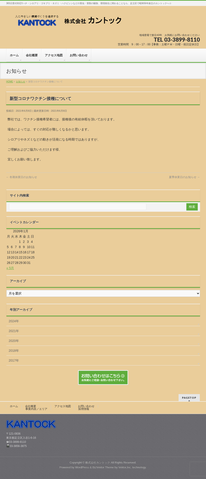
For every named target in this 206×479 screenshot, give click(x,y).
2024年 (14, 321)
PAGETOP (189, 397)
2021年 (14, 331)
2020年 (14, 341)
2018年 (14, 350)
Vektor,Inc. (125, 467)
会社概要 (30, 406)
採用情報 (83, 409)
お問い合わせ (86, 406)
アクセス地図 (62, 406)
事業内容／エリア (36, 409)
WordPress (82, 467)
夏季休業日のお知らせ (184, 177)
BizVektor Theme (103, 467)
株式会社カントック (97, 462)
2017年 (14, 360)
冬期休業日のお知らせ (21, 177)
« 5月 (10, 268)
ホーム (14, 406)
